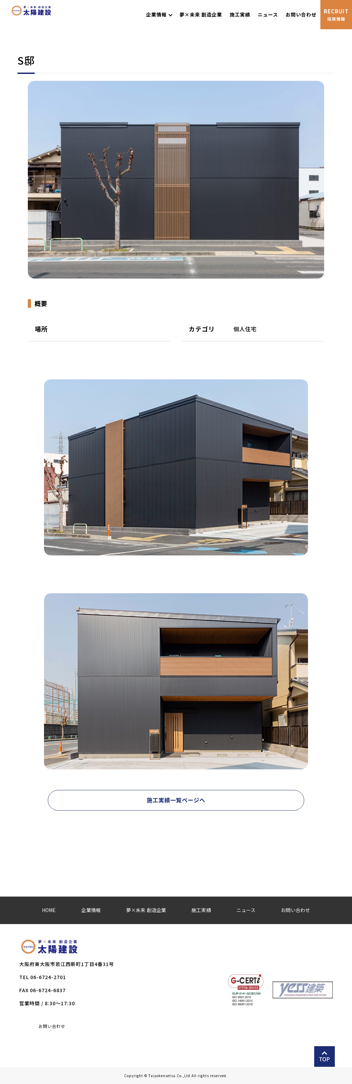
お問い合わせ (51, 1026)
